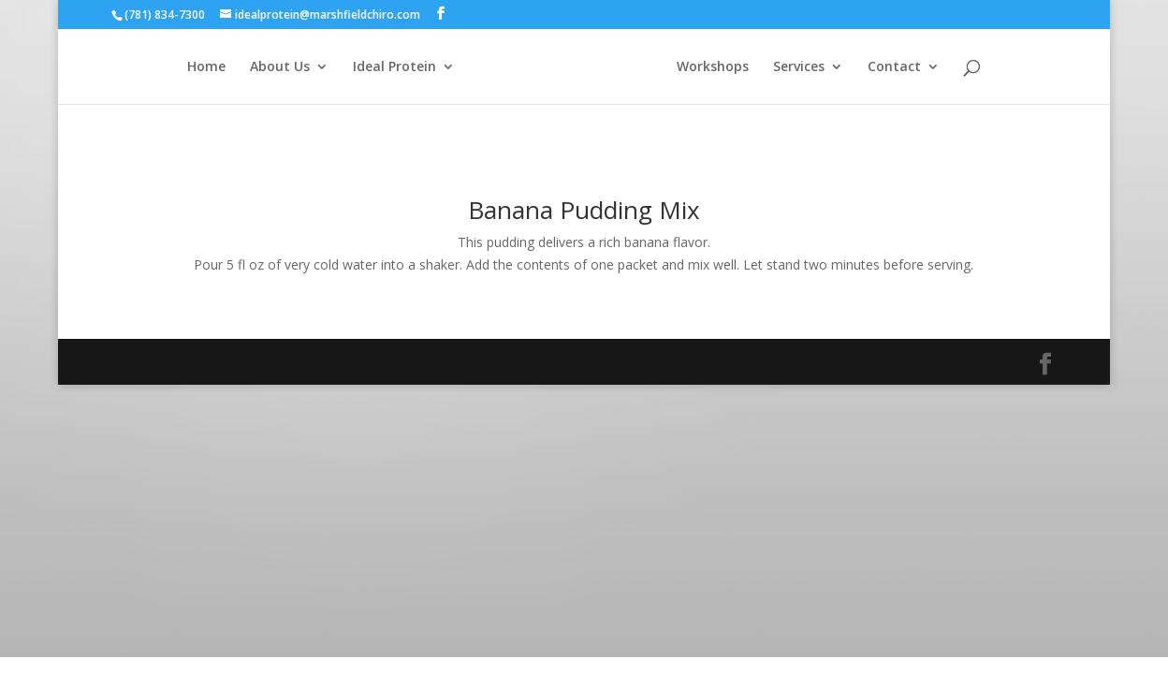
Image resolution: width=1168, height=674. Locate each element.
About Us (280, 67)
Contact (894, 67)
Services (799, 67)
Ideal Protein (394, 67)
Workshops (713, 67)
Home (206, 67)
